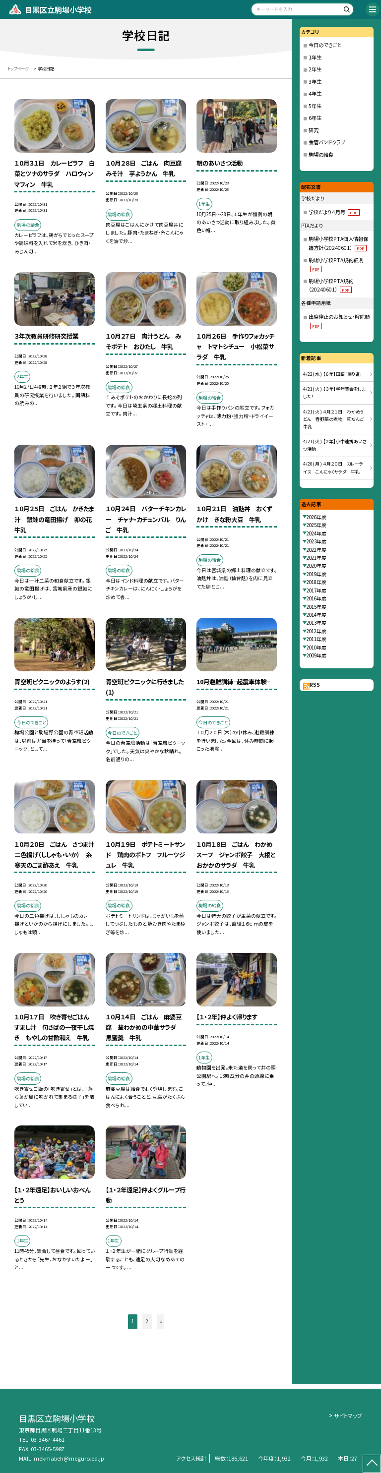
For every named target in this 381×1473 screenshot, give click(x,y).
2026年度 (316, 517)
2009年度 (316, 655)
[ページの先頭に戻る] (372, 1464)
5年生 (315, 106)
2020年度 (316, 565)
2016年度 (316, 598)
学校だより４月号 (334, 212)
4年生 (315, 93)
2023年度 (316, 541)
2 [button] (147, 1321)
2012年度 (316, 631)
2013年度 (316, 622)
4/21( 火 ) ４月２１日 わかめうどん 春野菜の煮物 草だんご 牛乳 (335, 419)
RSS (315, 684)
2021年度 (316, 557)
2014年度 (316, 614)
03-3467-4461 (47, 1439)
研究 (313, 130)
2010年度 (316, 647)
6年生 (315, 117)
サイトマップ (348, 1415)
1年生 (315, 57)
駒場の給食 (321, 154)
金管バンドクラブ (327, 142)
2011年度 (316, 639)
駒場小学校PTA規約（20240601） (331, 285)
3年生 (315, 81)
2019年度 (316, 574)
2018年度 (316, 582)
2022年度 (316, 549)
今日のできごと (325, 45)
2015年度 (316, 606)
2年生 (315, 69)
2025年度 (316, 525)
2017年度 (316, 590)
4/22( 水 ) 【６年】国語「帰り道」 (332, 374)
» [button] (161, 1321)
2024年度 (316, 533)
